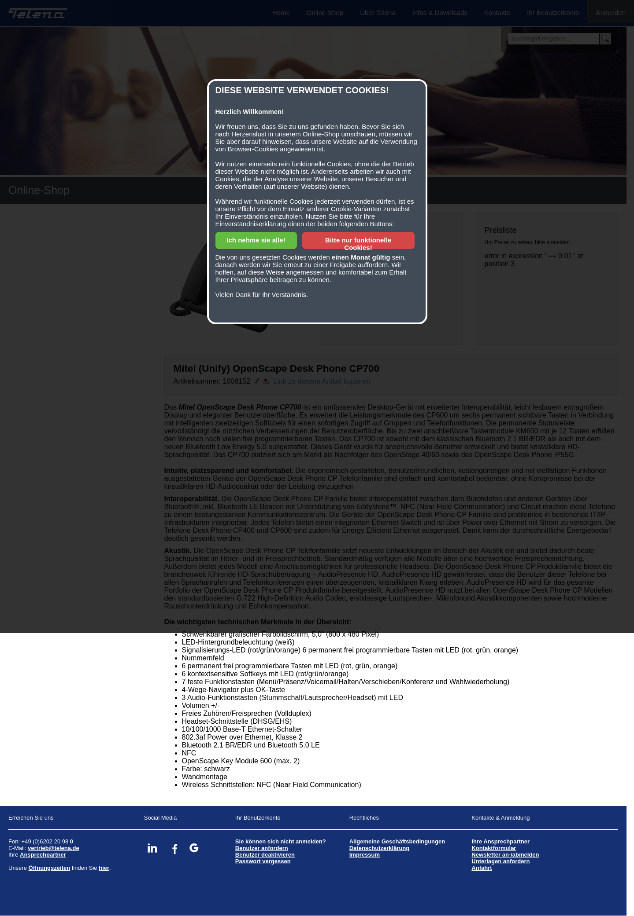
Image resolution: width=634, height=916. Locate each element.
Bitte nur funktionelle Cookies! (358, 243)
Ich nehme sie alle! (255, 240)
